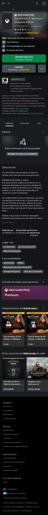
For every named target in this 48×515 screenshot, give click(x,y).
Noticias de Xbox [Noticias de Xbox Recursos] (8, 430)
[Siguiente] (43, 132)
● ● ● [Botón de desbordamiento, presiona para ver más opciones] (42, 68)
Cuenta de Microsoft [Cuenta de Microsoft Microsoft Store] (9, 458)
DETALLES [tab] (9, 123)
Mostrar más (8, 222)
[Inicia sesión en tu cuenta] (44, 3)
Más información (22, 108)
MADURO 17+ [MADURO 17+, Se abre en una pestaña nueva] (18, 79)
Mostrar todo (29, 308)
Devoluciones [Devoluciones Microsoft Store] (7, 466)
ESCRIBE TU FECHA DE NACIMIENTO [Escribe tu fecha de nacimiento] (22, 154)
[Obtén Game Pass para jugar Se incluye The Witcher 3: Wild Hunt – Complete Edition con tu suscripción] (24, 58)
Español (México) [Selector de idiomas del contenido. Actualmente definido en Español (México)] (12, 489)
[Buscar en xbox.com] (9, 3)
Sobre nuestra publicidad (11, 510)
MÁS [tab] (39, 123)
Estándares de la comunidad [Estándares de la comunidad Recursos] (12, 442)
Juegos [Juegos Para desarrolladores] (5, 482)
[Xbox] (7, 9)
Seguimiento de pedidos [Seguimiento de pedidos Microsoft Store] (10, 470)
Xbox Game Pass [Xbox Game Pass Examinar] (8, 414)
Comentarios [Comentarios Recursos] (7, 438)
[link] (13, 329)
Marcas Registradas (18, 507)
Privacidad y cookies (31, 503)
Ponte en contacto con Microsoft (13, 503)
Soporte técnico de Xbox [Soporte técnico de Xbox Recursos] (10, 434)
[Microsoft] (24, 1)
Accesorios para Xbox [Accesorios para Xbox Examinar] (9, 418)
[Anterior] (38, 132)
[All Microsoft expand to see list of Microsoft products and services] (3, 3)
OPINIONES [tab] (24, 123)
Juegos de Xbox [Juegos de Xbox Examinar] (8, 410)
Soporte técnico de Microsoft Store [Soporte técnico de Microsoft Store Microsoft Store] (14, 462)
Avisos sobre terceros (32, 507)
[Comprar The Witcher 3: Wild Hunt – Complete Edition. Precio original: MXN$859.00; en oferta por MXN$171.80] (19, 68)
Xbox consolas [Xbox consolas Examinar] (7, 406)
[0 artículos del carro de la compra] (38, 3)
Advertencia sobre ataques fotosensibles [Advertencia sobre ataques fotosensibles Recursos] (15, 446)
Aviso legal (6, 507)
